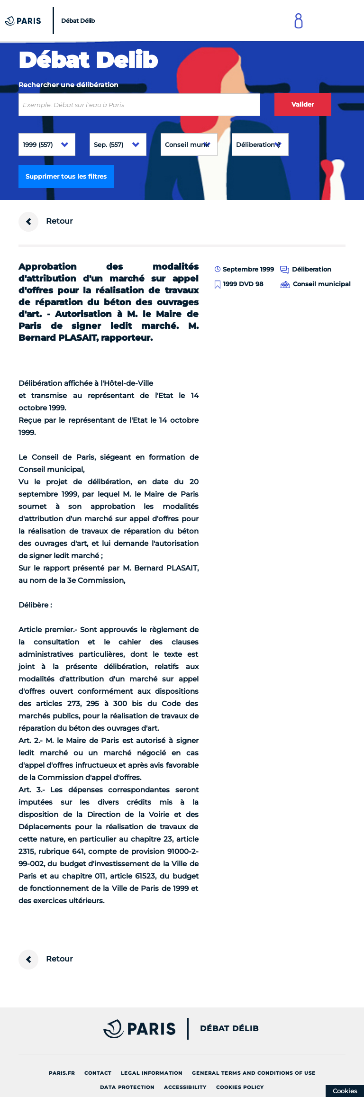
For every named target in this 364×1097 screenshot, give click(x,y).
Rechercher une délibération (68, 85)
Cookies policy (240, 1087)
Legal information (151, 1073)
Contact (97, 1073)
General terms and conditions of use (254, 1073)
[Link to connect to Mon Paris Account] (298, 20)
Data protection (127, 1087)
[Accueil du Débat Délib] (51, 20)
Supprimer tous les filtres (66, 176)
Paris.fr (62, 1073)
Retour (45, 222)
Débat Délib (229, 1028)
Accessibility (185, 1087)
